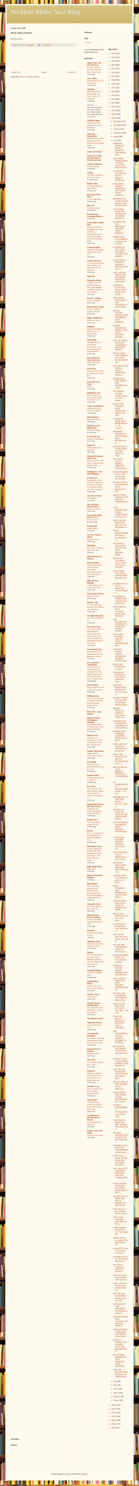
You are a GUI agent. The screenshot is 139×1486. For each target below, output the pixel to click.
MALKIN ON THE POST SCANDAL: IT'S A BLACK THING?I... (120, 1321)
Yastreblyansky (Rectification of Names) (93, 1117)
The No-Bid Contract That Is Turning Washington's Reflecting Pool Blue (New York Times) (94, 569)
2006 (113, 1413)
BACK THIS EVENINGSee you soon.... (119, 666)
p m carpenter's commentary (93, 664)
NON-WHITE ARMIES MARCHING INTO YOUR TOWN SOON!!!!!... (119, 189)
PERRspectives (93, 696)
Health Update (92, 528)
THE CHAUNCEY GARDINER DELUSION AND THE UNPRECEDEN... (120, 1174)
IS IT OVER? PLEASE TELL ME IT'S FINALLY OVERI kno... (120, 175)
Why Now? (91, 1060)
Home (44, 72)
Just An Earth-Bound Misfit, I (93, 505)
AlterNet (90, 105)
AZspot (90, 173)
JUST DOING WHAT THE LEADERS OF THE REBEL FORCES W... (119, 213)
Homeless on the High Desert (93, 427)
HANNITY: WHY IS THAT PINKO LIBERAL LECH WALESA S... (120, 1062)
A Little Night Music (94, 199)
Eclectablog (91, 340)
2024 (113, 61)
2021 (113, 73)
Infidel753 (91, 445)
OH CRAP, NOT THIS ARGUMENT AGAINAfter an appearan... (120, 1308)
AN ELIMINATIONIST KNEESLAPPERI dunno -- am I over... (120, 787)
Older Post (72, 72)
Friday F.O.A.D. (93, 520)
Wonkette (91, 1071)
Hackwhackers (93, 417)
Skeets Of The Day (94, 419)
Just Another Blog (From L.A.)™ (94, 516)
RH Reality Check (94, 846)
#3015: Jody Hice (93, 362)
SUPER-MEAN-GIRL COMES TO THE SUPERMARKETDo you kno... (120, 1097)
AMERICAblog (93, 121)
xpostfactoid (92, 1100)
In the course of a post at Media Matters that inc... (120, 1211)
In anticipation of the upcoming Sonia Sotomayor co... (120, 927)
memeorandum (93, 563)
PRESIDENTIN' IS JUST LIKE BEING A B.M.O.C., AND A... (120, 801)
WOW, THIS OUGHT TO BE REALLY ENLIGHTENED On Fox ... (120, 759)
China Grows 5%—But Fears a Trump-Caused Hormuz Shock (95, 463)
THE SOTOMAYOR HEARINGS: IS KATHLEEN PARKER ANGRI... (120, 625)
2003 (113, 1424)
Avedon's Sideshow (94, 164)
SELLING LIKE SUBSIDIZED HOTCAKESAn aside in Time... (120, 996)
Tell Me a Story (93, 995)
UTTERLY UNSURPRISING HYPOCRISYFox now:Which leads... (120, 1110)
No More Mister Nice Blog (45, 12)
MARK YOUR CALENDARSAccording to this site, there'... (120, 240)
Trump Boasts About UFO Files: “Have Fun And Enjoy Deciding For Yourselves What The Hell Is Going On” (95, 484)
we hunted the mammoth (92, 1035)
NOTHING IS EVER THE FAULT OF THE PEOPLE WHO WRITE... (120, 814)
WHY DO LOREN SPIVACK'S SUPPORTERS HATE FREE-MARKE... (120, 345)
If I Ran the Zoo (93, 437)
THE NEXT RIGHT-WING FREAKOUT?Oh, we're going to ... (120, 689)
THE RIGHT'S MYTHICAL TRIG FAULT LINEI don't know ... (119, 677)
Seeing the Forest (94, 904)
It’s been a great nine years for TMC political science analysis (95, 607)
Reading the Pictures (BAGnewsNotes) (95, 805)
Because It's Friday (94, 509)
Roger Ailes (91, 869)
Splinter (90, 952)
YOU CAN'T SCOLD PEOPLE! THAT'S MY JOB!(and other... (120, 463)
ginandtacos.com (93, 393)
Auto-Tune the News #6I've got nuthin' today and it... (120, 937)
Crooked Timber (93, 247)
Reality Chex (92, 820)
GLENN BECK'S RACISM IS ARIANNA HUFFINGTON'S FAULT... (120, 264)
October (116, 129)
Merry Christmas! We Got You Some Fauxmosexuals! (94, 1091)
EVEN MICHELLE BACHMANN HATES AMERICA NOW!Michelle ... (120, 828)
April (115, 1389)
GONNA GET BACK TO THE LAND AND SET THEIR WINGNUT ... (120, 1160)
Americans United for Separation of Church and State (94, 158)
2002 (113, 1428)
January (116, 1400)
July (115, 140)
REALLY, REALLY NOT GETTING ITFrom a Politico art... (120, 1085)
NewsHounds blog (94, 649)
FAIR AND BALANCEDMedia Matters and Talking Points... (120, 1373)
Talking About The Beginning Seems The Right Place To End (95, 654)
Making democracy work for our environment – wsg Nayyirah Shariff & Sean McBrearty (94, 346)
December (117, 121)
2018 (113, 84)
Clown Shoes (91, 997)
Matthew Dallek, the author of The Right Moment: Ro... (120, 1241)
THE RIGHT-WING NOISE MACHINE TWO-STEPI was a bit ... (120, 867)
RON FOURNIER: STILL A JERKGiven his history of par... (120, 855)
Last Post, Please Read (95, 1135)
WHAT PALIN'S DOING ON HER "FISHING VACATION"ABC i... (120, 1124)
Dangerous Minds (94, 280)
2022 (113, 69)
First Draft (91, 369)
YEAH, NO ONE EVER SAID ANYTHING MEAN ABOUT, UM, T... (120, 1188)
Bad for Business (93, 539)
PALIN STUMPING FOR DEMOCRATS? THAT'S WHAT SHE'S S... (120, 891)
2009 (113, 118)
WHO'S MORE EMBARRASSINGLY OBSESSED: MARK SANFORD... (120, 1360)
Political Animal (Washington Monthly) (93, 720)
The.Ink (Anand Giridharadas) (93, 1004)
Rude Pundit (92, 884)
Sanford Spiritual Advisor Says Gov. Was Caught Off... (120, 1231)
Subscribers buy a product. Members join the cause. (95, 766)
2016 (113, 91)
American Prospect (94, 152)
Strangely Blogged (94, 970)
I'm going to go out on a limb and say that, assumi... (120, 1259)
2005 (113, 1416)
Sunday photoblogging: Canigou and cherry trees (95, 252)
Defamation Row (93, 1053)
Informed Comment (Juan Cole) (95, 457)
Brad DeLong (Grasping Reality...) (95, 215)
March (116, 1393)
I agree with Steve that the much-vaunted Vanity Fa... (119, 1286)
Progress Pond (93, 775)
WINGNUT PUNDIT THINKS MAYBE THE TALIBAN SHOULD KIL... (120, 655)
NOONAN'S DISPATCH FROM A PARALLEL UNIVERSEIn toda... (119, 149)
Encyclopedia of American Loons (93, 359)
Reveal (89, 831)
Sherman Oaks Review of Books (93, 916)
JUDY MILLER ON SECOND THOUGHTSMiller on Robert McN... (120, 1073)
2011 (113, 111)
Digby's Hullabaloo (94, 318)
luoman (68, 1474)
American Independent (92, 135)
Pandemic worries (93, 320)
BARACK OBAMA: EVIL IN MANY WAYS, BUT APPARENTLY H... (120, 1345)
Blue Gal (90, 206)
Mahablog (91, 546)
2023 (113, 65)
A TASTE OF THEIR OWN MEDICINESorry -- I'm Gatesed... (120, 423)
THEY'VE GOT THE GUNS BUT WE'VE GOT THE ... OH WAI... (120, 1008)
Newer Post (15, 72)
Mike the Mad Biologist (92, 582)
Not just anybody (93, 166)
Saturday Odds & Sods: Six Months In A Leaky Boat (95, 373)
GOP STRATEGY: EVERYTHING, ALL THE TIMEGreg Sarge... (120, 451)
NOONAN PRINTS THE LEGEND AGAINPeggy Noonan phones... (120, 701)
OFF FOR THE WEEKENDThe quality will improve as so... (120, 948)
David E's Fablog (94, 298)
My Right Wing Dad (95, 616)
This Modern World (95, 1019)
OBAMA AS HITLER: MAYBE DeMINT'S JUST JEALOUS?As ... (120, 970)
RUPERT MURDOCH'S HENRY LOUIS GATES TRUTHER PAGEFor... (120, 331)
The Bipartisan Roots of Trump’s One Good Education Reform (95, 726)
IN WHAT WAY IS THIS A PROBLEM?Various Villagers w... (120, 588)
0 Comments (46, 45)
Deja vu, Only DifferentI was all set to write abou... (120, 917)
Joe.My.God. (92, 478)
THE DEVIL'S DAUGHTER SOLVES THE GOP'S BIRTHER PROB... (119, 549)
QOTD (89, 386)
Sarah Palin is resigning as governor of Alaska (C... (118, 1268)
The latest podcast (93, 208)
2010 (113, 114)
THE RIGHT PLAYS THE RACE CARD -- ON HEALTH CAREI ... (120, 289)
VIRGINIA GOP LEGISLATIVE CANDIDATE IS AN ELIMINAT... (120, 724)
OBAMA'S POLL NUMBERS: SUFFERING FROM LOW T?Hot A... (120, 735)
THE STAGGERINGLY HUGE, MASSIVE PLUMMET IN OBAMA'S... (120, 1037)
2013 (113, 103)
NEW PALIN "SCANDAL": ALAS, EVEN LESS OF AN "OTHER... (119, 562)
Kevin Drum (92, 526)
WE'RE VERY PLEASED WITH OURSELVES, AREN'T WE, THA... (119, 409)
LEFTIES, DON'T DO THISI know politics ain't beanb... (120, 878)
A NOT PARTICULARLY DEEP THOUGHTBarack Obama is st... (120, 512)
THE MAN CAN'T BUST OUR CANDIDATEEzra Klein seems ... (120, 1149)
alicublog (90, 89)
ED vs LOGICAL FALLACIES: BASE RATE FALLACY (94, 397)
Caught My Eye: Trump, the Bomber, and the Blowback (94, 811)
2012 (113, 107)
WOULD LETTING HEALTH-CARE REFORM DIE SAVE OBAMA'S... (120, 316)
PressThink (91, 762)
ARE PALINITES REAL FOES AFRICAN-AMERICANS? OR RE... (120, 905)
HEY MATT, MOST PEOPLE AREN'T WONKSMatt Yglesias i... (120, 370)
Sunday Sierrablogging (95, 439)
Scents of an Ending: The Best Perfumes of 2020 (95, 921)
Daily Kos (91, 276)
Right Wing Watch (94, 867)
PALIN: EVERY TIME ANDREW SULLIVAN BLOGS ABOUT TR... (120, 357)
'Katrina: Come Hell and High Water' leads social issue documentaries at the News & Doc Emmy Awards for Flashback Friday (95, 234)
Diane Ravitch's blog (95, 307)
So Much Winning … (94, 430)
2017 (113, 88)
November (117, 125)
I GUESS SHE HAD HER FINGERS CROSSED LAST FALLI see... (119, 843)
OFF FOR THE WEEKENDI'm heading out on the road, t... (120, 1297)
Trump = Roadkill (93, 301)
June (115, 1381)
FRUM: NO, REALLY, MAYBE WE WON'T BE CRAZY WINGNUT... (119, 1022)
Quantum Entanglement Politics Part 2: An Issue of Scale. (95, 331)
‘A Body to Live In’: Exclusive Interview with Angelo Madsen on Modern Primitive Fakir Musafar (94, 287)
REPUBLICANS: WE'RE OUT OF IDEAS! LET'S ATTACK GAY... (120, 202)
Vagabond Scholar (94, 1023)
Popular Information (95, 751)
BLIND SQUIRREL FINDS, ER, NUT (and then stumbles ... (120, 958)
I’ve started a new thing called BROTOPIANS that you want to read (95, 1040)
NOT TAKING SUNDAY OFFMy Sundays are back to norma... (120, 395)
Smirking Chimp (94, 942)
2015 (113, 95)
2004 (113, 1420)
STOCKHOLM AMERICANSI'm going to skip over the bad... (120, 600)
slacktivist (91, 931)
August (116, 137)
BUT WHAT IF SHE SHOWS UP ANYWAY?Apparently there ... (120, 1050)
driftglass (90, 327)
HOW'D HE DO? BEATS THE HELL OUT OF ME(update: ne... (120, 523)
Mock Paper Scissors (95, 594)
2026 (113, 53)
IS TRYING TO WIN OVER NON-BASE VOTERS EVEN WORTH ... (120, 251)
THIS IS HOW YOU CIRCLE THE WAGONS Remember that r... (120, 575)
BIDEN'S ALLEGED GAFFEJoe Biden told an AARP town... (119, 712)
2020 (113, 76)
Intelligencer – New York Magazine (95, 473)
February (117, 1397)
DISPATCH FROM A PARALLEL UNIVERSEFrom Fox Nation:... (120, 1333)
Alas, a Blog (91, 78)
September (117, 133)
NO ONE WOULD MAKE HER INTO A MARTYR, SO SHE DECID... (120, 1200)
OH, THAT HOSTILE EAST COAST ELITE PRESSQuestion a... (120, 1137)
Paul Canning (92, 685)
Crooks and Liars (94, 261)
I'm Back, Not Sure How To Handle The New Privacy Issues (94, 69)
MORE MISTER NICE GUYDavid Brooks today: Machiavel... (119, 611)
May (115, 1385)
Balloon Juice (92, 184)
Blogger (84, 1474)
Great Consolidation (95, 406)
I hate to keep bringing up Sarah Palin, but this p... (120, 1220)
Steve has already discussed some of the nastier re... (120, 1277)
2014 (113, 99)
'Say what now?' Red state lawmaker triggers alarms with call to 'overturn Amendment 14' (95, 793)
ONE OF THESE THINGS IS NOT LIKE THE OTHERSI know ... (120, 499)
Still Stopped (91, 498)
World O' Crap (93, 1086)
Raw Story (91, 786)
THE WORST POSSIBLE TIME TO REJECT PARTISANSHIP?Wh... (120, 640)
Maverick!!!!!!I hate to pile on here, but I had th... (120, 1250)
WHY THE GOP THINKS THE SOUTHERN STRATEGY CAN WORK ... (120, 277)
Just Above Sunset (94, 496)
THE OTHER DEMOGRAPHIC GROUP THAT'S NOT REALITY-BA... (120, 163)
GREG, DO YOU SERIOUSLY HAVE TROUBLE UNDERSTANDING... (120, 984)
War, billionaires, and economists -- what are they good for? (95, 1010)
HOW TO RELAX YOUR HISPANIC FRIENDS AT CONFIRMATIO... (120, 773)
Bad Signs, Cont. (93, 596)
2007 (113, 1409)
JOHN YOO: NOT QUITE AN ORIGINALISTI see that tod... (120, 747)
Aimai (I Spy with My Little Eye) (94, 64)
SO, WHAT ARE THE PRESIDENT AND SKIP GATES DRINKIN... (119, 227)
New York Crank (94, 627)
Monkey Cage (92, 602)
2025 (113, 57)
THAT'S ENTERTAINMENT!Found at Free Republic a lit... (120, 535)
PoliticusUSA (92, 735)
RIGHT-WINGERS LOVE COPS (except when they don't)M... (120, 475)
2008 (113, 1405)
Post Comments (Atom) (30, 77)
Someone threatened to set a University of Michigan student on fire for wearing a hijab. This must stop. (95, 959)
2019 (113, 80)
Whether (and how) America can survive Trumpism (94, 125)
